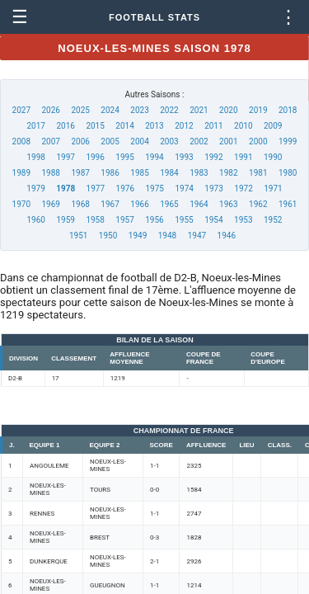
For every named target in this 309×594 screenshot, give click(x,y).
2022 (169, 110)
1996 (95, 157)
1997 (65, 157)
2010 (243, 125)
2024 (110, 110)
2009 (273, 125)
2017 (36, 125)
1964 (199, 204)
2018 (288, 110)
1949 (138, 235)
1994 (154, 157)
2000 (258, 141)
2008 (21, 141)
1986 (110, 172)
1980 (288, 172)
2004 (139, 141)
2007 (50, 141)
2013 (154, 125)
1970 (21, 204)
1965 (169, 204)
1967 (110, 204)
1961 (288, 204)
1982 (228, 172)
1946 (227, 235)
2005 (110, 141)
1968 (80, 204)
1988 (50, 172)
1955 (184, 219)
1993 (184, 157)
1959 (65, 219)
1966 (139, 204)
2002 (199, 141)
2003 (169, 141)
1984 (169, 172)
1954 (213, 219)
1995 (124, 157)
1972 (243, 188)
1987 (80, 172)
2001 (228, 141)
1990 (273, 157)
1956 (154, 219)
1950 (108, 235)
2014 (124, 125)
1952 (273, 219)
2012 (184, 125)
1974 (184, 188)
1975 (154, 188)
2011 (213, 125)
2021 (199, 110)
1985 (139, 172)
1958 (95, 219)
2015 (95, 125)
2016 (65, 125)
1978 (65, 188)
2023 (139, 110)
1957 (124, 219)
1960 (36, 219)
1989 (21, 172)
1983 (199, 172)
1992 (213, 157)
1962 (258, 204)
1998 (36, 157)
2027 (21, 110)
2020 (228, 110)
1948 (167, 235)
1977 (96, 188)
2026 (50, 110)
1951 (78, 235)
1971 (273, 188)
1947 (197, 235)
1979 (35, 188)
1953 (243, 219)
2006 (80, 141)
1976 (125, 188)
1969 (50, 204)
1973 (213, 188)
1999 (288, 141)
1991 (243, 157)
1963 (228, 204)
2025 (80, 110)
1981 (258, 172)
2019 (258, 110)
